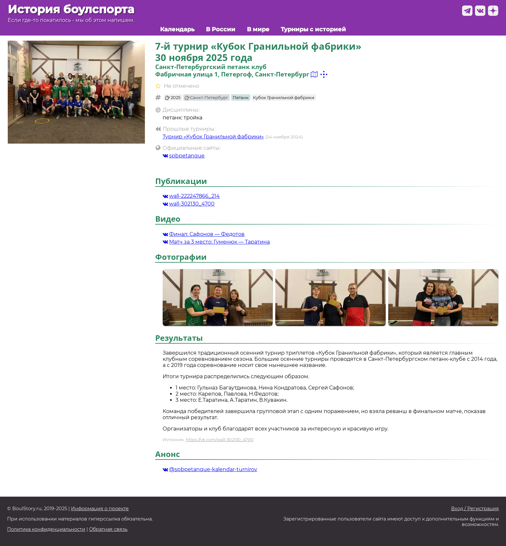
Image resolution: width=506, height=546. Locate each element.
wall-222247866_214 (191, 196)
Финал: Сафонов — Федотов (204, 234)
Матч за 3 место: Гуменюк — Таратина (216, 242)
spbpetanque (184, 156)
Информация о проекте (100, 508)
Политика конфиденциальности (46, 529)
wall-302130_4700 (189, 204)
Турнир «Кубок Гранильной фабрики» (213, 137)
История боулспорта (71, 9)
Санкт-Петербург (206, 97)
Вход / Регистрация (475, 508)
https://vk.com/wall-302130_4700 (220, 439)
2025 (172, 97)
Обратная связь (108, 529)
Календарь (177, 29)
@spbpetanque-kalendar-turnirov (210, 469)
